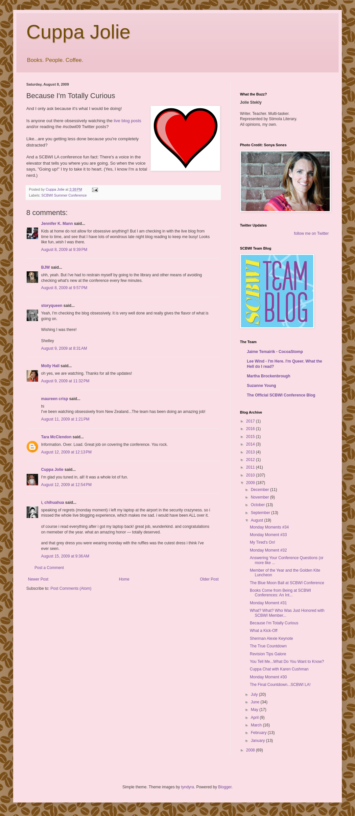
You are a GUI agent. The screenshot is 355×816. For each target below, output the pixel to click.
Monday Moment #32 (268, 550)
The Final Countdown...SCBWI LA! (280, 684)
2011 (251, 467)
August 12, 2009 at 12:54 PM (66, 484)
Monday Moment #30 (268, 677)
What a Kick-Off (263, 630)
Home (124, 579)
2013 (251, 452)
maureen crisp (54, 398)
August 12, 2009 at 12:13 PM (66, 452)
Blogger (225, 787)
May (255, 709)
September (261, 512)
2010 (251, 475)
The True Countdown (268, 646)
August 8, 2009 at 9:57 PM (64, 288)
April (255, 717)
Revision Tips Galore (268, 654)
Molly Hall (50, 366)
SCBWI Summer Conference (64, 195)
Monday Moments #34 (269, 527)
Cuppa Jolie (78, 32)
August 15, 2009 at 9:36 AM (65, 556)
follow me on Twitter (311, 233)
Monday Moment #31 (268, 603)
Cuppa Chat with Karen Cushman (279, 669)
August (257, 520)
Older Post (209, 579)
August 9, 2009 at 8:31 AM (64, 348)
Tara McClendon (56, 437)
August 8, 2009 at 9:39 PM (64, 249)
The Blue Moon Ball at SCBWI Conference (287, 583)
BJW (45, 267)
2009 (251, 482)
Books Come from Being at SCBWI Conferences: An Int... (280, 592)
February (259, 732)
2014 (251, 444)
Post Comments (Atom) (70, 588)
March (257, 725)
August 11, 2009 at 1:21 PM (65, 419)
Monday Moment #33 (268, 534)
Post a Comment (49, 567)
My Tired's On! (262, 542)
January (258, 740)
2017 (251, 421)
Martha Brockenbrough (268, 376)
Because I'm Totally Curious (274, 623)
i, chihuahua (52, 502)
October (258, 505)
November (260, 497)
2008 (251, 750)
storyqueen (51, 305)
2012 (251, 459)
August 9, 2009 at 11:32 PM (65, 381)
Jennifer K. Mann (57, 223)
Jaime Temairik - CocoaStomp (275, 351)
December (260, 489)
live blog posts (127, 120)
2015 (251, 436)
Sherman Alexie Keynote (271, 638)
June (255, 702)
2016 (251, 428)
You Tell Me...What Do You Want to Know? (287, 661)
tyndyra (187, 787)
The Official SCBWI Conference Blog (281, 395)
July (255, 694)
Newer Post (38, 579)
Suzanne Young (261, 385)
